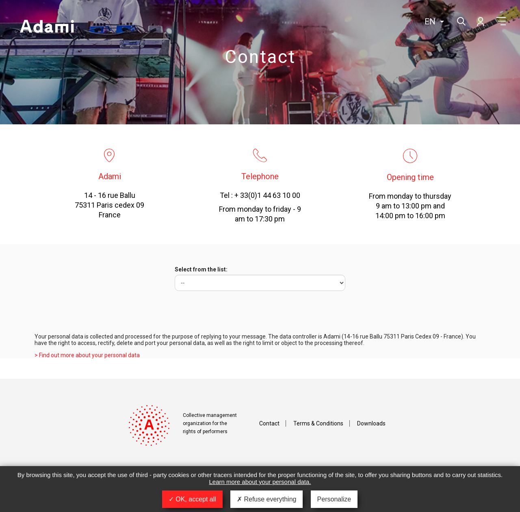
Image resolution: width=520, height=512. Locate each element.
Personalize (334, 499)
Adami (46, 27)
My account (480, 21)
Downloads (371, 423)
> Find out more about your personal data (87, 355)
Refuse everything (266, 499)
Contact (269, 423)
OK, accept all (192, 499)
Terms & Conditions (318, 423)
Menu (501, 21)
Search (460, 20)
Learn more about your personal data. (260, 481)
